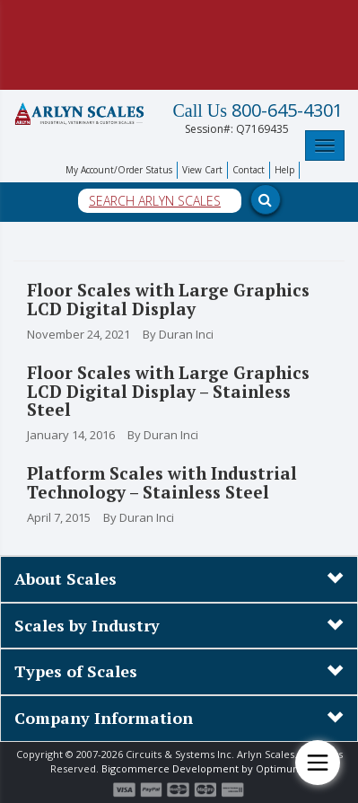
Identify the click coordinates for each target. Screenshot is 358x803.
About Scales (65, 578)
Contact (248, 169)
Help (284, 169)
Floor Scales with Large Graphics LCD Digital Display (168, 299)
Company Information (103, 717)
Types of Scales (75, 671)
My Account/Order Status (118, 169)
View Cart (202, 169)
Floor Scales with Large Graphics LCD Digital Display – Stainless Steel (168, 391)
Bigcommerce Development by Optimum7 (204, 768)
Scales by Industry (87, 625)
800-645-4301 (257, 110)
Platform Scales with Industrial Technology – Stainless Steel (162, 482)
